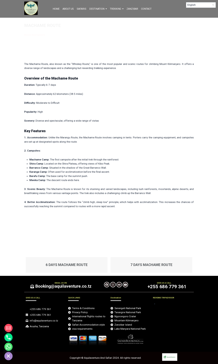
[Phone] (8, 337)
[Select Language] (201, 5)
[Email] (8, 328)
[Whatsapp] (8, 347)
